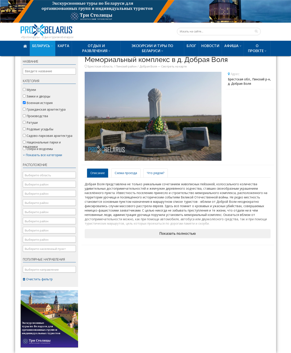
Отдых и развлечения (94, 48)
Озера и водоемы (38, 149)
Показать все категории (42, 155)
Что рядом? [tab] (155, 173)
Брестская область (100, 66)
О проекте (256, 48)
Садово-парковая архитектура (47, 136)
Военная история (38, 103)
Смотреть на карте (174, 66)
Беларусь (41, 45)
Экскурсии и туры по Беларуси (152, 48)
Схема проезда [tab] (126, 173)
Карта (63, 45)
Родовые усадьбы (38, 129)
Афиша (231, 45)
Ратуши (30, 122)
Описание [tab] (97, 173)
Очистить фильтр (38, 279)
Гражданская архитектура (44, 109)
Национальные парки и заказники (42, 144)
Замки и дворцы (36, 96)
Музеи (29, 90)
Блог (191, 45)
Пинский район (126, 66)
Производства (35, 116)
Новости (210, 45)
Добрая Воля (148, 66)
